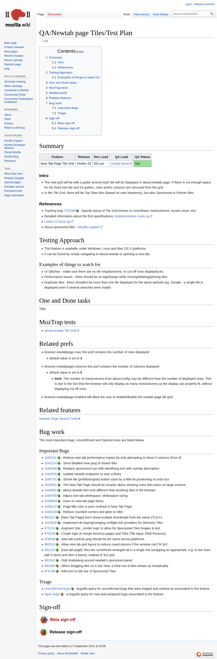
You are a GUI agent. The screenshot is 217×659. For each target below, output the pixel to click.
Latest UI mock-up (57, 221)
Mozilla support (88, 227)
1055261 (50, 457)
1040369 (50, 468)
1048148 (50, 512)
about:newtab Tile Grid (60, 330)
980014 (49, 544)
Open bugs (52, 594)
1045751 (50, 479)
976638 (49, 539)
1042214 (50, 463)
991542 (49, 560)
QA (46, 41)
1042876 (50, 474)
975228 (49, 533)
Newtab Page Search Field (58, 418)
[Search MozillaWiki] (193, 14)
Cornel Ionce (120, 163)
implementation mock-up (132, 216)
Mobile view (88, 653)
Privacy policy (46, 653)
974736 (49, 571)
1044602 (50, 490)
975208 (70, 210)
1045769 (50, 495)
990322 (49, 517)
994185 (49, 566)
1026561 (50, 485)
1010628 (50, 522)
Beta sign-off (62, 619)
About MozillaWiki (67, 653)
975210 (49, 528)
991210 (49, 550)
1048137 (50, 506)
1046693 (50, 501)
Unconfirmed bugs (57, 588)
